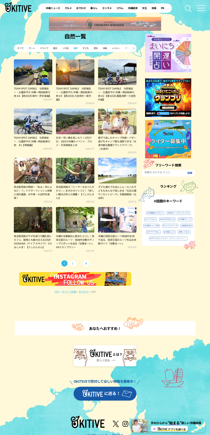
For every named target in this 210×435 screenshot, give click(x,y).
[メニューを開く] (201, 8)
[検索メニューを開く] (188, 8)
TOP (56, 292)
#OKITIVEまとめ (167, 219)
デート (32, 48)
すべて (21, 48)
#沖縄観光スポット (155, 213)
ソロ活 (65, 48)
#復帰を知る (186, 225)
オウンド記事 (69, 292)
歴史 (96, 48)
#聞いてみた (184, 232)
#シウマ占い (150, 219)
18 (86, 263)
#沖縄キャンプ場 (151, 225)
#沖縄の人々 (169, 232)
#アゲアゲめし (153, 232)
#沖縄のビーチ (185, 219)
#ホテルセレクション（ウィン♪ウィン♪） (168, 238)
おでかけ (83, 292)
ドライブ (44, 48)
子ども (86, 48)
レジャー (116, 48)
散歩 (55, 48)
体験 (105, 48)
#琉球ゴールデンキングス (178, 213)
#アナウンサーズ (170, 225)
